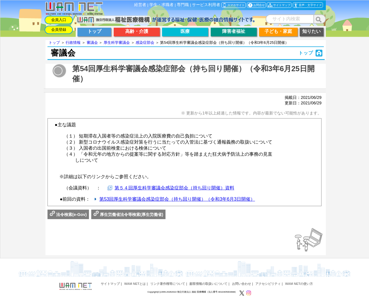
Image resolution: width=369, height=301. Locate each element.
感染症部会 (145, 42)
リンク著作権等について (167, 283)
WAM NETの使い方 (299, 283)
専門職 (183, 5)
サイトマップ (110, 283)
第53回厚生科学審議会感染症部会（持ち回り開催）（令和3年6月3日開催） (177, 199)
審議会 (92, 42)
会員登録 (58, 29)
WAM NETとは (135, 283)
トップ (54, 42)
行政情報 (73, 42)
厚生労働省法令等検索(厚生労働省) (128, 214)
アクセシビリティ (268, 283)
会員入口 (58, 20)
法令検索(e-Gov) (68, 214)
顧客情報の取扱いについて (208, 283)
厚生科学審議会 (117, 42)
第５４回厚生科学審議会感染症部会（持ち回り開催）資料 (174, 187)
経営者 (140, 5)
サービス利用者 (206, 5)
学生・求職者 (161, 5)
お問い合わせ (241, 283)
